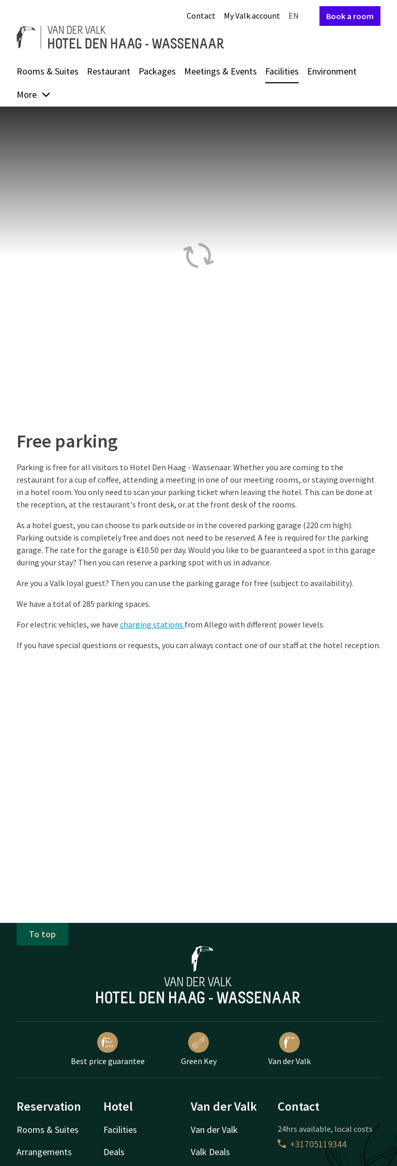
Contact (201, 15)
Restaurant (108, 71)
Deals (114, 1152)
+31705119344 (312, 1144)
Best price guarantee (108, 1049)
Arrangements (44, 1152)
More (34, 94)
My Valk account (252, 15)
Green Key (199, 1049)
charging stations (152, 624)
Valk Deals (210, 1152)
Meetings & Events (220, 71)
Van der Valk (289, 1049)
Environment (332, 71)
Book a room (350, 16)
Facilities (282, 71)
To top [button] (42, 934)
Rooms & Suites (48, 71)
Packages (157, 71)
